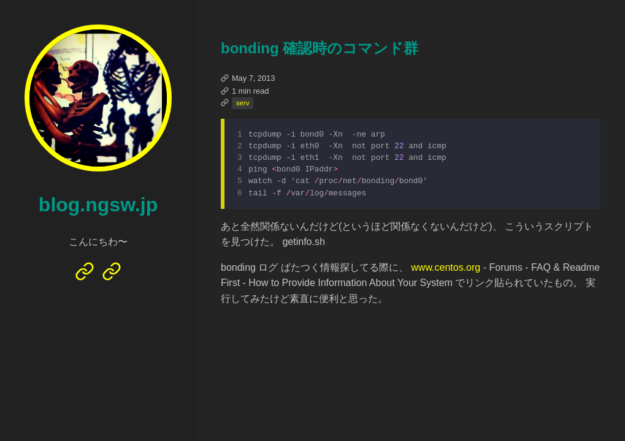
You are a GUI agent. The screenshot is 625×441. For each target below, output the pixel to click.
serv (243, 103)
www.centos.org (445, 271)
